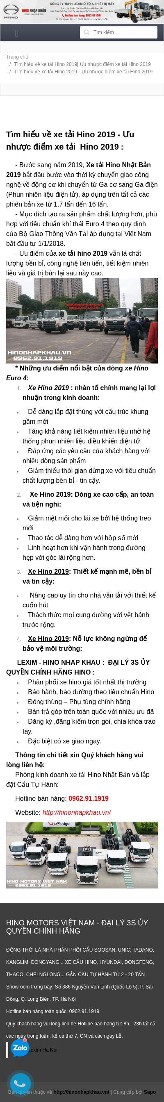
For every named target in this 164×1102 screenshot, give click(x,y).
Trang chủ (17, 57)
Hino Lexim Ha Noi (36, 1050)
